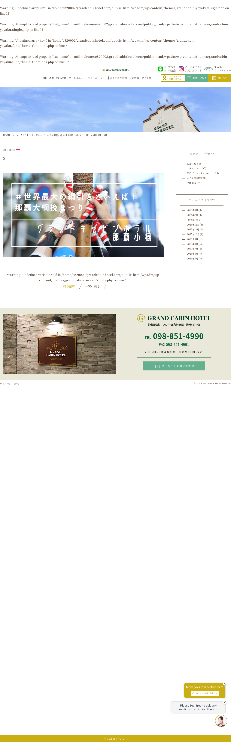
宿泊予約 (219, 82)
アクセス (146, 81)
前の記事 (69, 286)
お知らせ (191, 163)
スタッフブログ (195, 168)
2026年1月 (192, 219)
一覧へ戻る (92, 286)
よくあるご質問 (118, 81)
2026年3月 (192, 210)
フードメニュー (77, 81)
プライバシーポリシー (11, 383)
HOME (43, 81)
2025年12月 (193, 224)
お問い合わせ (196, 81)
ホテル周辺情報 (194, 178)
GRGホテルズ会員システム (172, 81)
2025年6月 (192, 253)
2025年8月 (192, 244)
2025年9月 (192, 239)
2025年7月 (192, 248)
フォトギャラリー (97, 81)
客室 (51, 81)
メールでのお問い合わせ (175, 366)
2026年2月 (192, 215)
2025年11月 (193, 229)
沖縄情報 (191, 182)
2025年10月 (193, 234)
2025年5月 (192, 258)
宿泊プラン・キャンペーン (200, 173)
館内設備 (61, 81)
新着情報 (134, 81)
